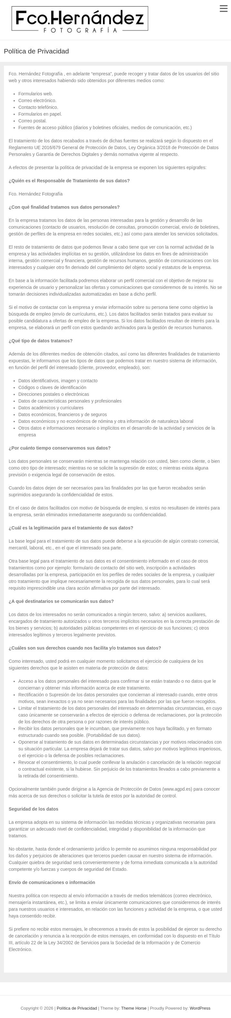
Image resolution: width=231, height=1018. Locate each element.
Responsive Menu (223, 8)
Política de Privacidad (77, 1008)
